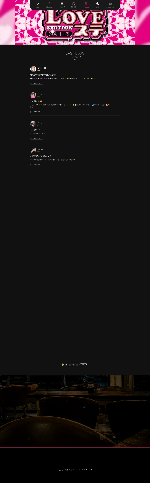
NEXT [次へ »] (83, 365)
